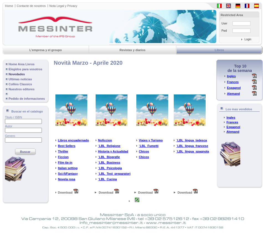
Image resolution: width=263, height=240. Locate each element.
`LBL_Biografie (109, 157)
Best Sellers (66, 146)
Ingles (231, 76)
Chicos (144, 151)
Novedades (17, 74)
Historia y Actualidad (113, 151)
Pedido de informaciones (27, 98)
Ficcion (63, 157)
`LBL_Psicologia (110, 168)
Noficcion (105, 140)
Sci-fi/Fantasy (68, 173)
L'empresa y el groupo (45, 50)
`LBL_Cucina (107, 179)
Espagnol (234, 87)
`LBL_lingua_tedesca (191, 140)
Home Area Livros (22, 64)
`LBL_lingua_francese (192, 146)
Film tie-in (65, 162)
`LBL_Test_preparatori (114, 173)
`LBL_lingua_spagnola (192, 151)
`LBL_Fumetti (149, 146)
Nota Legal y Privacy (63, 6)
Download (66, 192)
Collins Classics (20, 84)
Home (9, 6)
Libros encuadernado (73, 140)
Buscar (25, 151)
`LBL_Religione (109, 146)
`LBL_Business (109, 162)
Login (247, 39)
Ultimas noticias (20, 79)
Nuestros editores (22, 89)
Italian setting (68, 168)
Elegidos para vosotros (25, 69)
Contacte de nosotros (31, 6)
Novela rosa (66, 179)
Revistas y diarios (132, 50)
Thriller (63, 151)
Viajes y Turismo (151, 140)
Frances (233, 82)
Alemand (233, 93)
